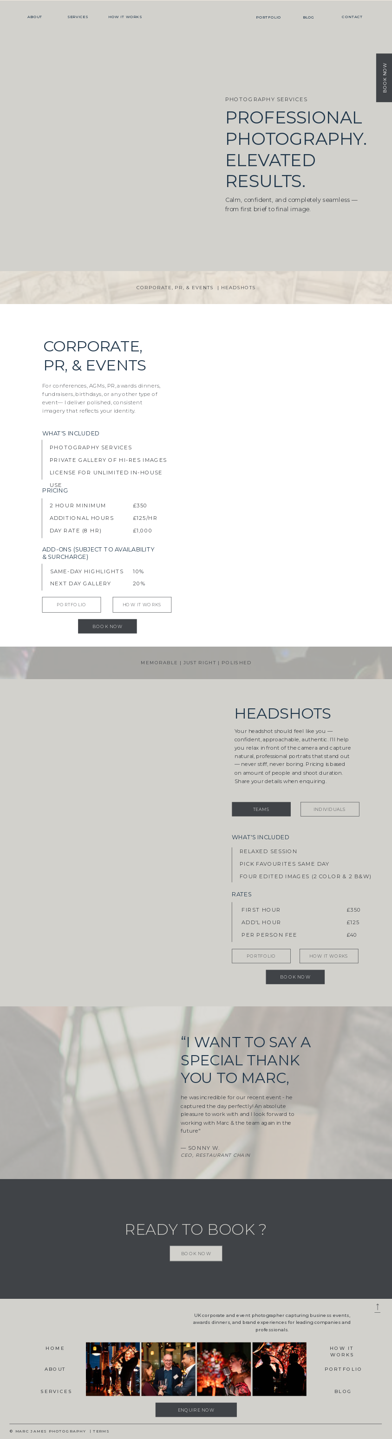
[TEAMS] (261, 809)
